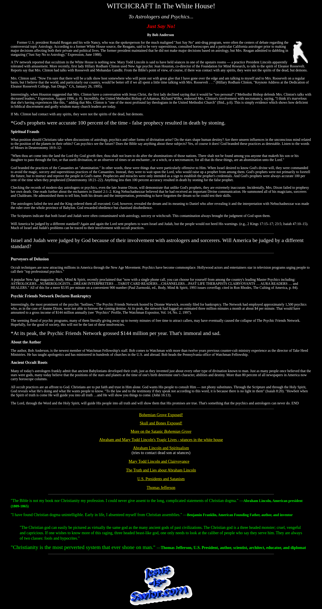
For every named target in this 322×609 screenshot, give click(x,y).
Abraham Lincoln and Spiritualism (161, 448)
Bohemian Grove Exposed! (161, 415)
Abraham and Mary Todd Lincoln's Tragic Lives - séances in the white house (161, 439)
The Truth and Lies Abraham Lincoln (161, 470)
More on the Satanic (161, 431)
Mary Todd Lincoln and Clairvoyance (159, 461)
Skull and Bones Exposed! (161, 423)
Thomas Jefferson (161, 487)
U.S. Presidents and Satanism (161, 479)
